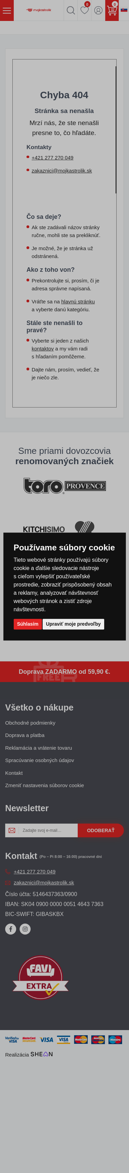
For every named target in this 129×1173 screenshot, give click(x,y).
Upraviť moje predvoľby (73, 624)
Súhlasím (27, 624)
